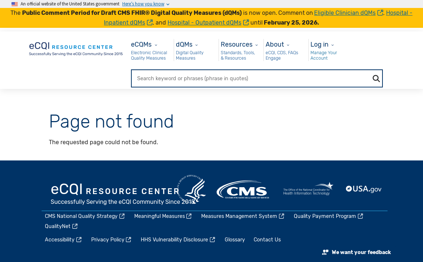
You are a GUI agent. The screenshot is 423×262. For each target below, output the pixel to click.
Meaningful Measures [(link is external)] (163, 216)
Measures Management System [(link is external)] (243, 216)
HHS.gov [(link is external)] (191, 189)
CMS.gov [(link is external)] (243, 189)
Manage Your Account (323, 55)
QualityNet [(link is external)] (62, 226)
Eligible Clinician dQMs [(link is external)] (348, 12)
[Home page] (76, 47)
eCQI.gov (123, 194)
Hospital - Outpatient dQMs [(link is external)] (208, 22)
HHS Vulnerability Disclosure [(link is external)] (178, 240)
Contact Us (267, 240)
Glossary (235, 240)
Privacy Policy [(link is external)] (111, 240)
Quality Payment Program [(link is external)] (329, 216)
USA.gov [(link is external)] (364, 189)
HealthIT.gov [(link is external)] (308, 189)
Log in (319, 44)
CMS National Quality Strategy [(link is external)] (85, 216)
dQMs (184, 44)
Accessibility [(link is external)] (64, 240)
